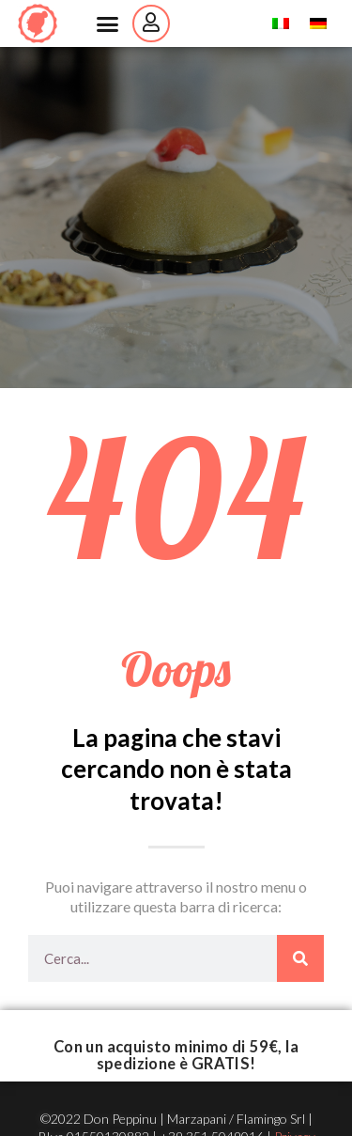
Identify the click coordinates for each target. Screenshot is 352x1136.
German (327, 23)
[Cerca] (300, 958)
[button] (107, 23)
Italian (290, 23)
